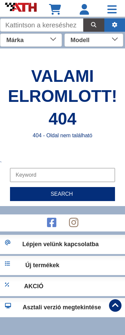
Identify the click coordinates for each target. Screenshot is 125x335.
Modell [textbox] (80, 40)
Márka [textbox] (15, 40)
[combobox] (31, 39)
